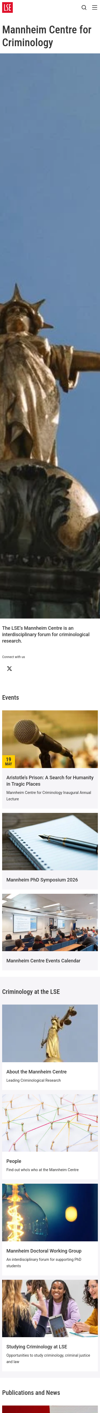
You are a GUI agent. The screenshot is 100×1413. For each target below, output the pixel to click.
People (13, 1161)
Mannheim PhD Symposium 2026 (42, 880)
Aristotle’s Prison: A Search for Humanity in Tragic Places (50, 781)
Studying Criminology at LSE (36, 1346)
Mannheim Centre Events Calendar (43, 960)
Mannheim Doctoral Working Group (44, 1251)
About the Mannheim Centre (36, 1071)
